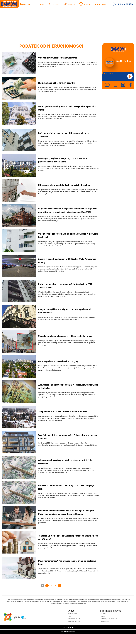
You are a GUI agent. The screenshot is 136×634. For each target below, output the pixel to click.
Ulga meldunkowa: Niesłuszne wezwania (57, 57)
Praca (69, 616)
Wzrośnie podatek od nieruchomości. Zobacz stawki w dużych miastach (67, 437)
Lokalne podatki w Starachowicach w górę (58, 361)
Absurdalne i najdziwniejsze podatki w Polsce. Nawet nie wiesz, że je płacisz (68, 386)
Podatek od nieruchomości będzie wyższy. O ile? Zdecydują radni (66, 487)
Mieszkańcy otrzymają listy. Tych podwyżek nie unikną (64, 185)
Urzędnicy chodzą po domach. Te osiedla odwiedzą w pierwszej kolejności (68, 235)
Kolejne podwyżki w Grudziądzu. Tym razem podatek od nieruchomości (64, 311)
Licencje (102, 616)
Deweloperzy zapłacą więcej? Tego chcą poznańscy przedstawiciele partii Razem (62, 160)
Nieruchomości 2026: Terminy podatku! (56, 83)
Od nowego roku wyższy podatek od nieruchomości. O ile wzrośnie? (65, 462)
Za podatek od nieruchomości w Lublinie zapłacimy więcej (65, 336)
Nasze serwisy (68, 627)
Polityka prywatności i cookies (108, 619)
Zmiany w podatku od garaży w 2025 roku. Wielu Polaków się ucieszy (67, 261)
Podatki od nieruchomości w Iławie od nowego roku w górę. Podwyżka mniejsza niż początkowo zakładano (66, 512)
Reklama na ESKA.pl (74, 619)
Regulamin (103, 613)
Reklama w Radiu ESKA (74, 621)
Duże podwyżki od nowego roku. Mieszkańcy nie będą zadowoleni (63, 135)
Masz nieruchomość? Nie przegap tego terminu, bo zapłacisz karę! (67, 563)
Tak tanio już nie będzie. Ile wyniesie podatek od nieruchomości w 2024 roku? (68, 537)
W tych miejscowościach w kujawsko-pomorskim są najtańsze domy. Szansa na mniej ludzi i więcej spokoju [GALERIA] (67, 210)
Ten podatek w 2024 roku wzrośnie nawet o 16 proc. (62, 411)
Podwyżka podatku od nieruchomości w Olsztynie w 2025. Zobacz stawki (65, 286)
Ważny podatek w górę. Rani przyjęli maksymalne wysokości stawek (67, 108)
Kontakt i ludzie (72, 613)
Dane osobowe (104, 621)
